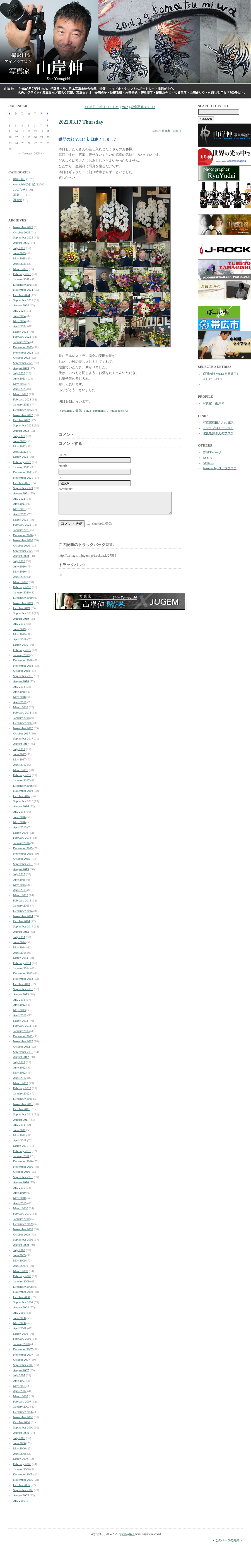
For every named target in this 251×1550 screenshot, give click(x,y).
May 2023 (19, 383)
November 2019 (23, 603)
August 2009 (21, 1244)
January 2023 (21, 404)
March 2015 (20, 895)
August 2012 (21, 1056)
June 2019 (19, 629)
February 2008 (22, 1338)
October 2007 (21, 1359)
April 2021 (19, 514)
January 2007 (21, 1406)
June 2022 (19, 441)
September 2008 (23, 1302)
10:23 (87, 410)
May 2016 (19, 822)
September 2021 (23, 488)
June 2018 (19, 691)
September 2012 (23, 1051)
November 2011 (23, 1104)
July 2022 (19, 436)
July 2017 (19, 749)
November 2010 (23, 1166)
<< (19, 153)
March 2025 (20, 269)
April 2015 (19, 889)
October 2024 (21, 295)
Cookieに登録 (102, 528)
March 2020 (20, 582)
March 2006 (20, 1458)
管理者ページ (212, 452)
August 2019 (21, 618)
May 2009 (19, 1260)
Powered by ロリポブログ (219, 468)
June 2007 (19, 1380)
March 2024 (20, 331)
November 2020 (23, 540)
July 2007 (19, 1375)
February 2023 (22, 399)
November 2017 (23, 728)
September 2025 (23, 237)
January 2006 (21, 1469)
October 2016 (21, 796)
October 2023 (21, 357)
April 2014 (19, 952)
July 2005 (19, 1500)
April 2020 (19, 576)
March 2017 (20, 770)
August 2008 (21, 1307)
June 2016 (19, 817)
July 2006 (19, 1438)
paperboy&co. (127, 1533)
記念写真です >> (143, 107)
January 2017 (21, 780)
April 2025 (19, 263)
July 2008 (19, 1312)
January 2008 (21, 1344)
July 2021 (19, 498)
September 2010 (23, 1177)
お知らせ (19, 189)
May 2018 (19, 696)
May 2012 (19, 1072)
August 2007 (21, 1370)
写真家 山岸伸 (171, 130)
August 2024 (21, 305)
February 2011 (22, 1151)
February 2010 (22, 1213)
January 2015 (21, 905)
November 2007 (23, 1354)
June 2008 (19, 1318)
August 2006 (21, 1432)
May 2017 (19, 759)
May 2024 (19, 321)
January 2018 (21, 717)
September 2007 (23, 1365)
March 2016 (20, 832)
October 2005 (21, 1485)
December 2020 (23, 535)
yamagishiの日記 (24, 184)
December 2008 (23, 1286)
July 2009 (19, 1250)
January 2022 (21, 467)
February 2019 (22, 650)
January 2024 (21, 342)
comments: (66, 489)
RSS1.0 (207, 457)
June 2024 (19, 316)
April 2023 (19, 388)
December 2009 (23, 1223)
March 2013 (20, 1020)
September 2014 (23, 926)
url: (61, 477)
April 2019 (19, 639)
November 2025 (23, 227)
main (125, 107)
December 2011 (23, 1098)
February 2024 (22, 336)
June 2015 (19, 879)
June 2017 (19, 754)
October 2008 (21, 1297)
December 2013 (23, 973)
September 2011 (23, 1114)
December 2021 (23, 472)
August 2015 (21, 869)
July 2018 (19, 686)
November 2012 (23, 1041)
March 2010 (20, 1208)
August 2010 (21, 1182)
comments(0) (101, 410)
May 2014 (19, 947)
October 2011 (21, 1109)
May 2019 (19, 634)
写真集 (17, 200)
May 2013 (19, 1010)
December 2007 (23, 1349)
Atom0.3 (208, 462)
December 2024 (23, 284)
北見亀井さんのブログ (218, 433)
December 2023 (23, 347)
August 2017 (21, 743)
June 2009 (19, 1255)
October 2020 (21, 545)
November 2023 (23, 352)
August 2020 (21, 555)
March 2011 (20, 1145)
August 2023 (21, 368)
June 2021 (19, 503)
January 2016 (21, 843)
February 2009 (22, 1276)
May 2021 (19, 509)
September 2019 (23, 613)
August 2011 (21, 1119)
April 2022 (19, 451)
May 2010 (19, 1198)
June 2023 (19, 378)
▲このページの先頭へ (227, 1540)
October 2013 (21, 984)
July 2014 (19, 937)
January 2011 (21, 1156)
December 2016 (23, 785)
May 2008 (19, 1323)
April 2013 (19, 1015)
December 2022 (23, 409)
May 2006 (19, 1448)
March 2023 (20, 394)
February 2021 (22, 524)
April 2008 (19, 1328)
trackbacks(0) (119, 410)
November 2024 (23, 289)
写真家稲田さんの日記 (218, 422)
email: (63, 466)
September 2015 (23, 863)
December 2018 (23, 660)
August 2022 (21, 430)
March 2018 (20, 707)
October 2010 (21, 1171)
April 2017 (19, 764)
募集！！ (19, 194)
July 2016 (19, 811)
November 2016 (23, 790)
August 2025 (21, 242)
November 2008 (23, 1291)
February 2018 (22, 712)
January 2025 (21, 279)
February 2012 (22, 1088)
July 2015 (19, 874)
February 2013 (22, 1025)
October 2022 (21, 420)
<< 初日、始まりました (102, 107)
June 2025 (19, 253)
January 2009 (21, 1281)
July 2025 (19, 248)
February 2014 (22, 963)
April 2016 (19, 827)
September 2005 (23, 1490)
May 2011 (19, 1135)
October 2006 (21, 1422)
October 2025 (21, 232)
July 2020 (19, 561)
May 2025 (19, 258)
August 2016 (21, 806)
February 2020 (22, 587)
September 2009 (23, 1239)
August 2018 (21, 681)
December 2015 (23, 848)
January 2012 (21, 1093)
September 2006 (23, 1427)
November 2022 (23, 415)
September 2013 (23, 989)
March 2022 (20, 456)
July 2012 (19, 1062)
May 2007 (19, 1385)
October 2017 (21, 733)
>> (42, 153)
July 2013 (19, 999)
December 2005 (23, 1474)
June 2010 (19, 1192)
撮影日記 (19, 179)
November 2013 (23, 978)
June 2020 (19, 566)
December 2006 (23, 1411)
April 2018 (19, 702)
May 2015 (19, 884)
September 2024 (23, 300)
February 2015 (22, 900)
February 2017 (22, 775)
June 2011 (19, 1130)
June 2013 (19, 1004)
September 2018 (23, 676)
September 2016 (23, 801)
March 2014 (20, 957)
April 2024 (19, 326)
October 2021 (21, 483)
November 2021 (23, 477)
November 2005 (23, 1479)
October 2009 (21, 1234)
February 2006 (22, 1464)
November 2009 (23, 1229)
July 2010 (19, 1187)
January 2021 (21, 529)
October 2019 (21, 608)
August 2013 (21, 994)
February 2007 (22, 1401)
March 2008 (20, 1333)
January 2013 (21, 1030)
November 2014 (23, 916)
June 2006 (19, 1443)
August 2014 (21, 931)
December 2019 (23, 597)
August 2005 (21, 1495)
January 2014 (21, 968)
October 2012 (21, 1046)
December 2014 (23, 910)
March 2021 (20, 519)
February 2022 (22, 462)
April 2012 (19, 1077)
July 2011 (19, 1124)
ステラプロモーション (218, 428)
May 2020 (19, 571)
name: (63, 454)
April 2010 (19, 1203)
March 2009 (20, 1271)
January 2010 (21, 1218)
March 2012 (20, 1083)
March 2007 (20, 1396)
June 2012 (19, 1067)
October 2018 (21, 670)
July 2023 (19, 373)
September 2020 (23, 550)
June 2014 (19, 942)
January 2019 (21, 655)
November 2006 (23, 1417)
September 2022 (23, 425)
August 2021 (21, 493)
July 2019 (19, 623)
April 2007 (19, 1390)
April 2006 (19, 1453)
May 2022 (19, 446)
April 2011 (19, 1140)
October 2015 (21, 858)
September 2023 (23, 362)
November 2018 (23, 665)
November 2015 (23, 853)
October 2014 (21, 921)
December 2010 (23, 1161)
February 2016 (22, 837)
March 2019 (20, 644)
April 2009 (19, 1265)
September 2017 (23, 738)
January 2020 (21, 592)
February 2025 (22, 274)
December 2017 (23, 722)
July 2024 (19, 310)
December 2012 (23, 1036)
